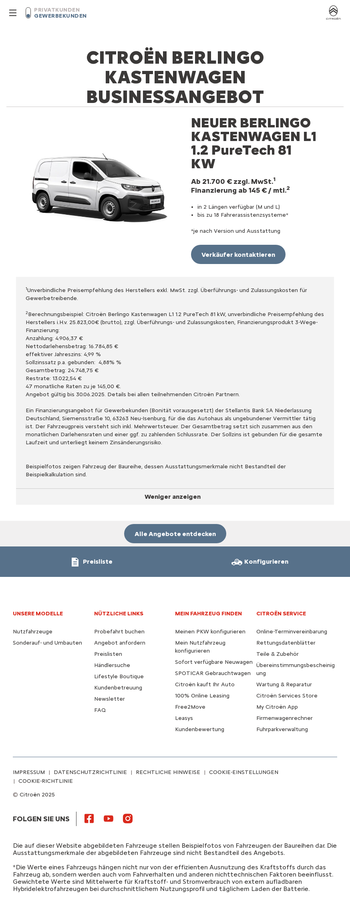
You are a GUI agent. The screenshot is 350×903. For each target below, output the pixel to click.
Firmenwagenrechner (284, 718)
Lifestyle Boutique (119, 676)
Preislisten (108, 654)
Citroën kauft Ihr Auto (205, 684)
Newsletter (109, 698)
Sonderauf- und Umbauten (47, 642)
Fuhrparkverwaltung (282, 729)
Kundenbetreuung (118, 687)
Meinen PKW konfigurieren (210, 631)
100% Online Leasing (202, 695)
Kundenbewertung (199, 729)
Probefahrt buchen (119, 631)
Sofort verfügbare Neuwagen (214, 662)
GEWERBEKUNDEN (60, 15)
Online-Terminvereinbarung (291, 631)
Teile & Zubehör (277, 654)
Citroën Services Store (287, 695)
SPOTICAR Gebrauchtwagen (213, 673)
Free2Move (190, 706)
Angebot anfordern (119, 642)
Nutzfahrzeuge (32, 631)
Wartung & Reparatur (284, 684)
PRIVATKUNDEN (57, 9)
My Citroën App (277, 706)
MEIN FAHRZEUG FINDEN (208, 613)
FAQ (100, 710)
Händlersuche (112, 665)
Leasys (184, 718)
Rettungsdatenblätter (286, 642)
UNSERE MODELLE (38, 613)
